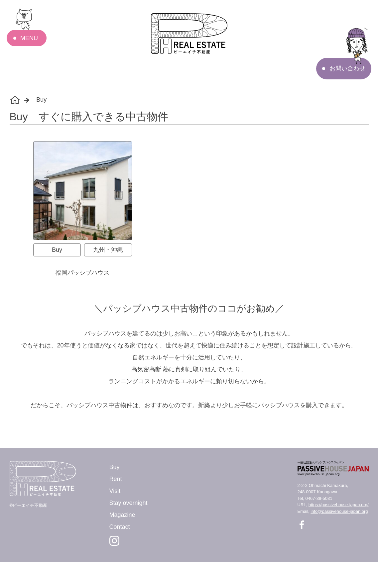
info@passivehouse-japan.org (339, 511)
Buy (114, 467)
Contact (119, 526)
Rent (115, 479)
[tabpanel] (189, 209)
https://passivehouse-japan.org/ (339, 504)
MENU (29, 38)
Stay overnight (128, 503)
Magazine (122, 515)
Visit (115, 491)
